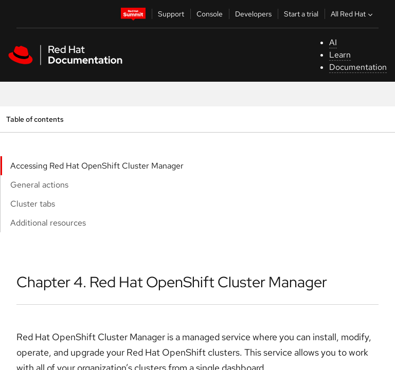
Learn (340, 54)
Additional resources (48, 222)
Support (171, 13)
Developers (253, 13)
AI (333, 42)
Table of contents (35, 119)
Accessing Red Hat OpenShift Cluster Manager (97, 165)
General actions (39, 184)
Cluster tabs (32, 203)
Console (209, 13)
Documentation (358, 67)
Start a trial (301, 13)
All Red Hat (353, 13)
